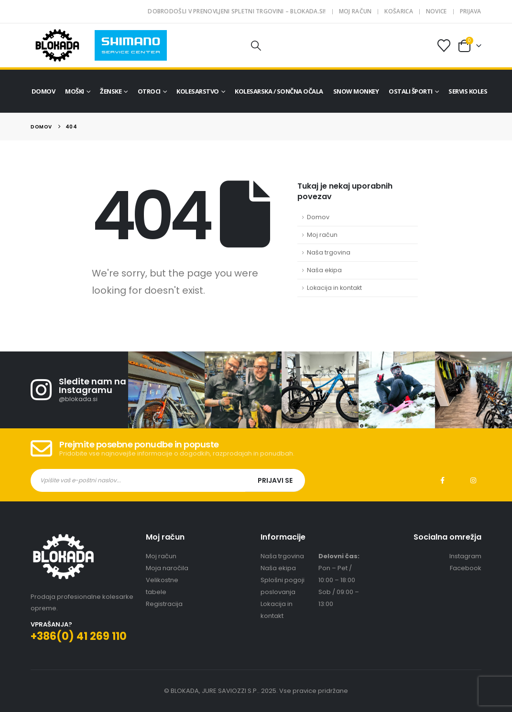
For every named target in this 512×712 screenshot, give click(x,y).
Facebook (443, 480)
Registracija (164, 603)
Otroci (149, 91)
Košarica (398, 11)
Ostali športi (411, 91)
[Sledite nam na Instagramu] (79, 389)
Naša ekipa (324, 270)
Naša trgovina (328, 252)
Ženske (110, 91)
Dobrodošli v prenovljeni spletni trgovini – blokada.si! (237, 11)
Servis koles (467, 91)
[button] (256, 46)
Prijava (470, 11)
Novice (436, 11)
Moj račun (355, 11)
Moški (74, 91)
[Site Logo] (57, 45)
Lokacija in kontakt (334, 288)
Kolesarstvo (197, 91)
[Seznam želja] (443, 45)
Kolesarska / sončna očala (279, 91)
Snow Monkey (356, 91)
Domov (43, 91)
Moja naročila (167, 568)
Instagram (473, 480)
